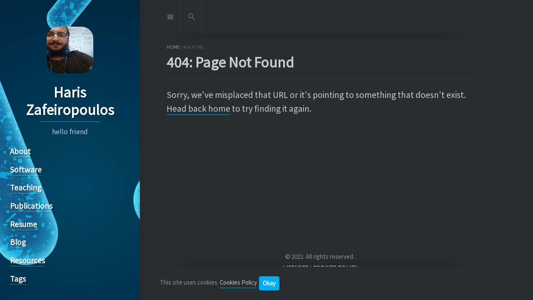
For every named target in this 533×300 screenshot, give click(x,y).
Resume (23, 224)
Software (26, 169)
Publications (31, 205)
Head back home (198, 108)
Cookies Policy (238, 283)
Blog (18, 242)
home (173, 47)
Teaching (25, 187)
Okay (269, 283)
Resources (27, 260)
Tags (18, 278)
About (20, 151)
